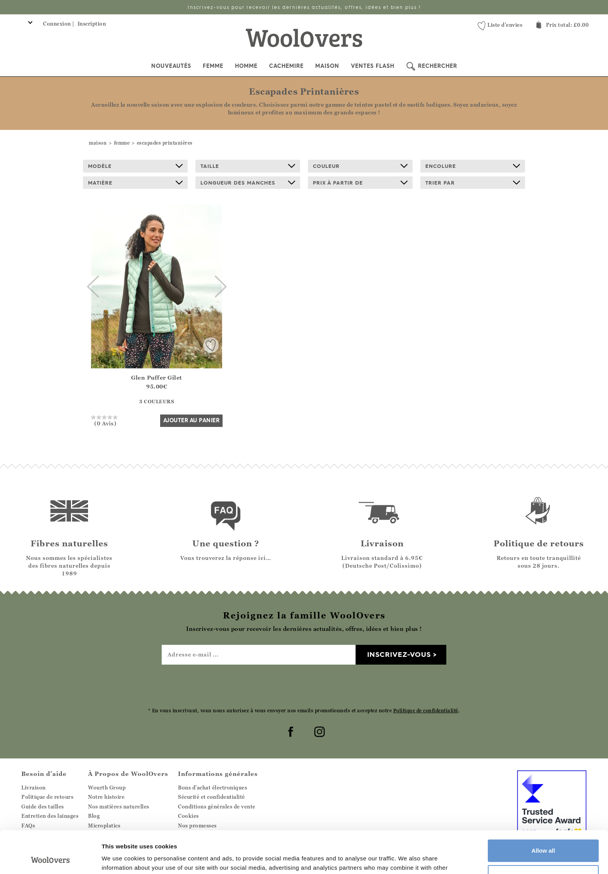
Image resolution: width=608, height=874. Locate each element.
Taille (247, 165)
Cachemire (286, 66)
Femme (213, 66)
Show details (120, 858)
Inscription (92, 24)
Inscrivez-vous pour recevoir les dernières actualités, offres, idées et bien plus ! (304, 7)
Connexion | (58, 24)
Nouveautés (171, 66)
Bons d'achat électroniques (212, 787)
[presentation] (304, 685)
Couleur (360, 165)
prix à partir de (360, 182)
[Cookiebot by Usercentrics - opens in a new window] (50, 859)
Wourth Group (107, 787)
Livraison (33, 787)
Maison (327, 66)
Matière (135, 182)
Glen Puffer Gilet (156, 377)
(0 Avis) (105, 420)
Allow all (543, 811)
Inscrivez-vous (399, 654)
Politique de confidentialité (425, 710)
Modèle (135, 165)
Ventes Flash (372, 66)
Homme (246, 66)
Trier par (472, 182)
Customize (543, 836)
